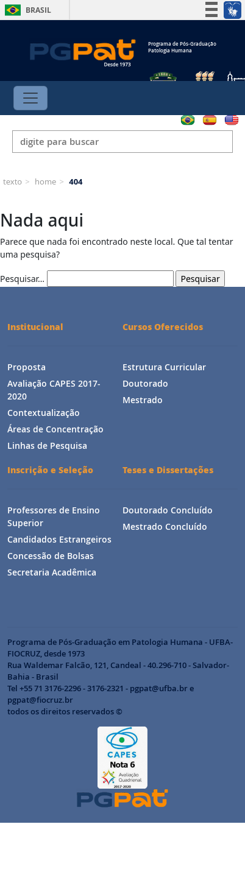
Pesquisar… (22, 278)
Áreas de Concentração (55, 429)
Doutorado (145, 383)
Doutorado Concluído (167, 510)
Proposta (26, 367)
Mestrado (142, 400)
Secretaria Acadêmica (51, 572)
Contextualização (43, 412)
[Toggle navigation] (30, 98)
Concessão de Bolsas (50, 555)
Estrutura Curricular (164, 367)
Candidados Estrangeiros (59, 539)
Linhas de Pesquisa (47, 445)
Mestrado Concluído (164, 526)
